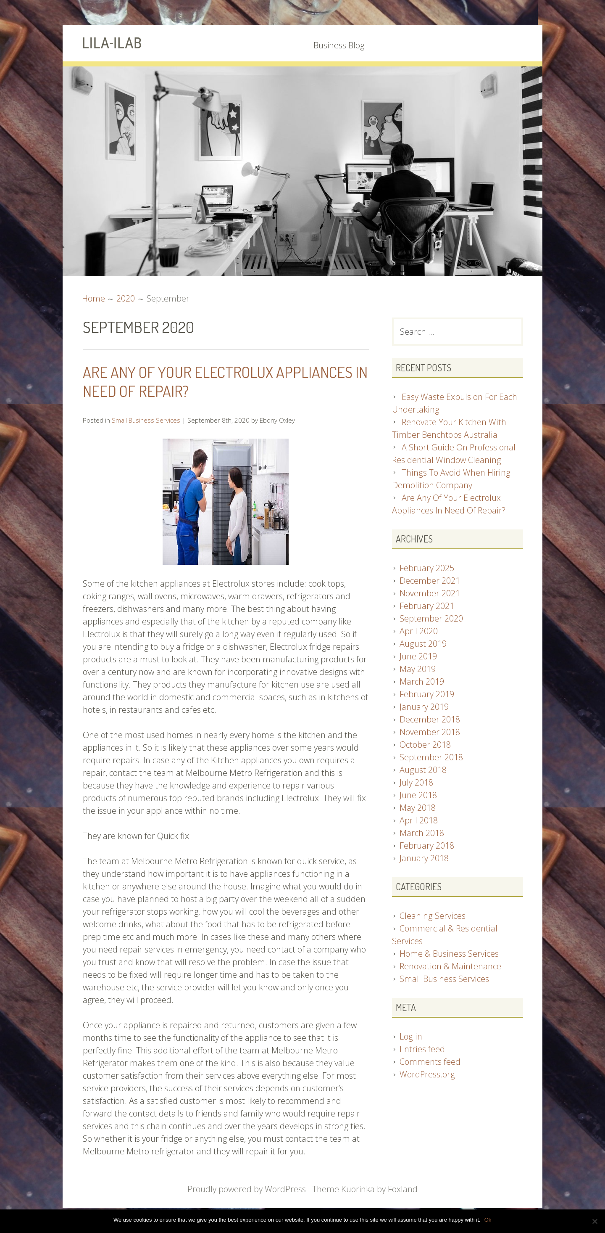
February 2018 (427, 846)
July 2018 (416, 782)
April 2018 (418, 820)
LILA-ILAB (113, 43)
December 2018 (430, 719)
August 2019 (423, 644)
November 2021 (430, 593)
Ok (488, 1220)
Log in (410, 1036)
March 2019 (422, 682)
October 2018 (425, 745)
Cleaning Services (432, 916)
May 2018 (418, 808)
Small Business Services (146, 419)
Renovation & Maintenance (450, 966)
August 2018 (423, 770)
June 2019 (418, 656)
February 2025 (427, 568)
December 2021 (430, 581)
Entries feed (422, 1049)
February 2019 (427, 694)
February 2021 (427, 606)
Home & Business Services (449, 954)
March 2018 (422, 833)
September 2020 (431, 618)
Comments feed (430, 1062)
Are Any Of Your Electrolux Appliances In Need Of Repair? (223, 381)
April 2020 (418, 631)
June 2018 (418, 795)
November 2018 (430, 732)
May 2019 (418, 669)
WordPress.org (427, 1074)
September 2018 (431, 757)
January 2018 (424, 858)
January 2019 (424, 707)
